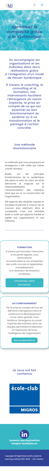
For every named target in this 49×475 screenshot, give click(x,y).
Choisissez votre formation (24, 282)
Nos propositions (24, 340)
